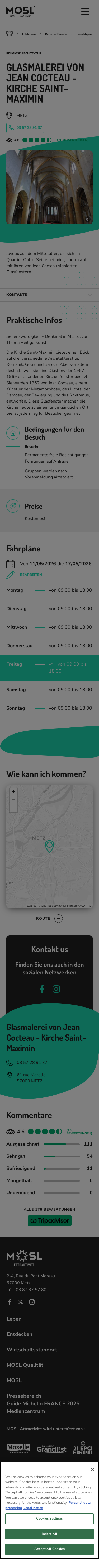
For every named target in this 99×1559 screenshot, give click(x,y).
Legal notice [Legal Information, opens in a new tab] (33, 1517)
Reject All (49, 1543)
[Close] (92, 1478)
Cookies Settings (49, 1527)
